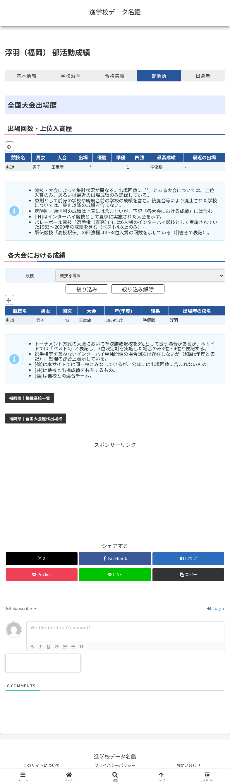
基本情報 (27, 75)
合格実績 (115, 75)
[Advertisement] (115, 490)
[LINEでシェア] (115, 574)
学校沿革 (71, 75)
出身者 (203, 75)
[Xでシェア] (42, 558)
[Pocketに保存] (42, 574)
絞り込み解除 (138, 289)
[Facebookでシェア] (115, 558)
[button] (188, 574)
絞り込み (86, 289)
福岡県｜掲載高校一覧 (29, 398)
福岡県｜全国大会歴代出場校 (35, 418)
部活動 (159, 75)
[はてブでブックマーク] (188, 558)
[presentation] (43, 663)
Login (215, 608)
